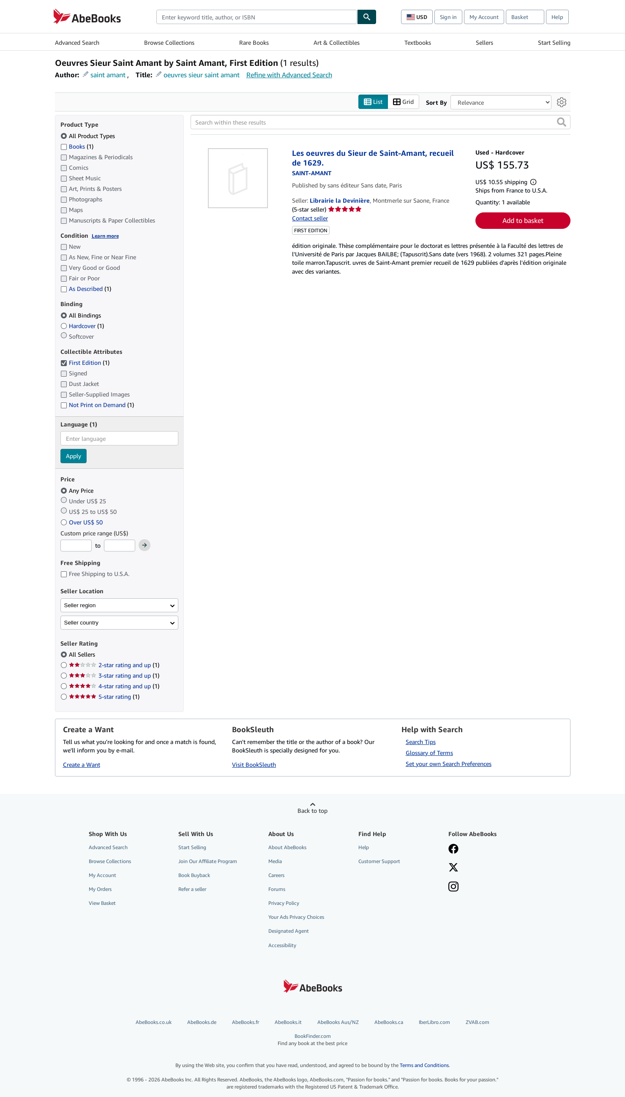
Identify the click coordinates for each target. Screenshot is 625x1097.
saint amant (108, 75)
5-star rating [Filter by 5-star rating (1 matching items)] (104, 696)
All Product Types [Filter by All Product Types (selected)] (88, 135)
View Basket (102, 903)
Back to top (312, 810)
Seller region (80, 605)
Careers (276, 875)
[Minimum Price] (76, 545)
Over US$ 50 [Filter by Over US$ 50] (82, 522)
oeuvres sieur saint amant (202, 75)
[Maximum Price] (119, 545)
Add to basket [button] (522, 220)
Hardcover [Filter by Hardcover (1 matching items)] (82, 325)
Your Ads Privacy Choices (296, 917)
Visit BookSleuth (254, 764)
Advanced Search (77, 42)
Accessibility (282, 945)
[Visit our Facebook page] (453, 850)
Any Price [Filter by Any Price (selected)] (77, 490)
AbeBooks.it (288, 1022)
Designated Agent (288, 931)
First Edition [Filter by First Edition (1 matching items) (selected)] (84, 362)
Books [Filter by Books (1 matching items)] (76, 146)
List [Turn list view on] (373, 102)
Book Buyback (194, 875)
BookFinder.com (312, 1040)
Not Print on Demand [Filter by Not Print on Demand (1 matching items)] (97, 404)
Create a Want (81, 764)
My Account (484, 17)
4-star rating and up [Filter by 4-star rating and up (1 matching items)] (114, 686)
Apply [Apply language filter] (73, 455)
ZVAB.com (477, 1022)
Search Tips (421, 741)
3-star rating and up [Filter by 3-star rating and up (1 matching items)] (114, 675)
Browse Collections (169, 42)
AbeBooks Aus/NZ (338, 1022)
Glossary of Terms (429, 752)
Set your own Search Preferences (448, 763)
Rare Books (254, 42)
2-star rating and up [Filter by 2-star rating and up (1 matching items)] (114, 664)
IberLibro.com (434, 1022)
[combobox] (256, 17)
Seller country (81, 622)
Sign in (448, 17)
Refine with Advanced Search (289, 75)
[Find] (367, 17)
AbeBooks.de (201, 1022)
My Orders (100, 889)
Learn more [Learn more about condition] (105, 236)
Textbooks (417, 42)
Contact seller (310, 218)
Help (557, 17)
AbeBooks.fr (245, 1022)
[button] (561, 122)
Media (275, 861)
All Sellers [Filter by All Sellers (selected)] (83, 654)
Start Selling (554, 42)
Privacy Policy (283, 903)
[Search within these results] (380, 122)
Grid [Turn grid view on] (403, 102)
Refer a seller (192, 889)
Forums (276, 889)
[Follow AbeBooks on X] (453, 868)
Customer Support (379, 861)
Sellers (484, 42)
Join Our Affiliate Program (207, 861)
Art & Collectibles (337, 42)
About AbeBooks (287, 847)
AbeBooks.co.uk (154, 1022)
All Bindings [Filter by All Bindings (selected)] (81, 315)
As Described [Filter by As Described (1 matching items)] (85, 288)
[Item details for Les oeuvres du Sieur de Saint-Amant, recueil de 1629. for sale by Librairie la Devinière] (238, 178)
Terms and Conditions (424, 1065)
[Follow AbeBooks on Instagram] (453, 887)
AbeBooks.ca (388, 1022)
